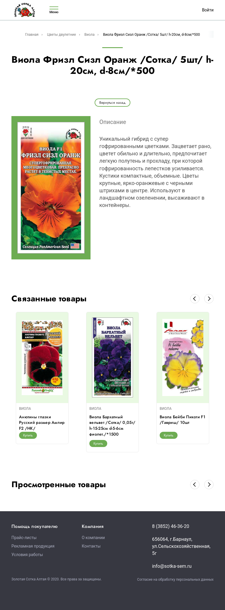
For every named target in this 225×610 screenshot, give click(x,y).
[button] (195, 298)
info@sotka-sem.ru (172, 566)
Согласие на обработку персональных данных (175, 579)
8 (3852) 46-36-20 (170, 526)
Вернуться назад (112, 102)
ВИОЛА (25, 409)
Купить (28, 435)
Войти (208, 10)
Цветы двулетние (61, 35)
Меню (54, 10)
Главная (32, 35)
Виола (89, 35)
